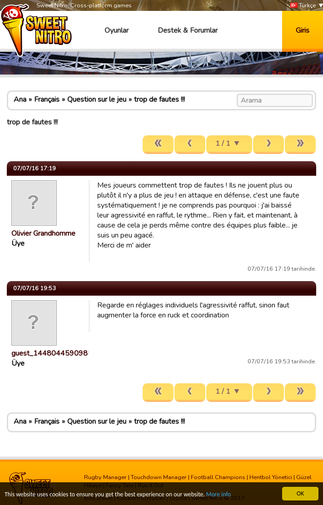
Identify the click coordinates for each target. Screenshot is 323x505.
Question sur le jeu (96, 99)
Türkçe (303, 5)
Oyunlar (116, 30)
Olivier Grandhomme (43, 233)
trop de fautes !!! (159, 99)
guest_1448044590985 (51, 353)
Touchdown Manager (159, 477)
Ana (20, 99)
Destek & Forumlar (188, 30)
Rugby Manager (105, 477)
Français (47, 99)
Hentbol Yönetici (270, 477)
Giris (302, 30)
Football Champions (218, 477)
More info (218, 496)
